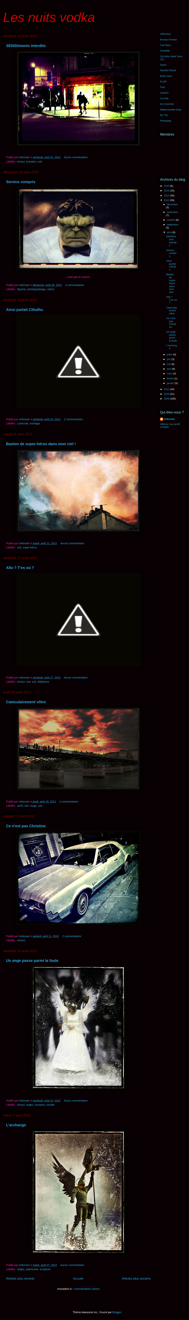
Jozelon (164, 92)
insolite (50, 1104)
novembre (172, 212)
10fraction (165, 33)
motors (21, 940)
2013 (167, 195)
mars (170, 373)
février (170, 378)
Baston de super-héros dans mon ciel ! (41, 444)
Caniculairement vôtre (26, 702)
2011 (167, 389)
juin (169, 359)
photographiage (36, 289)
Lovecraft (22, 423)
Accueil (78, 1278)
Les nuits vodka (49, 17)
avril (169, 368)
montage (35, 423)
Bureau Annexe (168, 39)
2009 (167, 398)
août (169, 232)
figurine (21, 289)
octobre (171, 219)
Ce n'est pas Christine (26, 826)
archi (20, 805)
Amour (21, 161)
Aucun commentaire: (76, 157)
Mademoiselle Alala (170, 109)
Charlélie (165, 50)
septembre (172, 224)
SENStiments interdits (26, 46)
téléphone (43, 681)
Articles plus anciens (136, 1278)
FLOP (163, 81)
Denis (163, 64)
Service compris (20, 182)
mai (169, 364)
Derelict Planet (168, 70)
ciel (19, 547)
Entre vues (166, 76)
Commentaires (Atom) (87, 1288)
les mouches (167, 104)
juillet (170, 354)
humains (31, 161)
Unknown (169, 419)
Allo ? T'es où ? (20, 568)
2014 (167, 190)
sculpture (45, 1269)
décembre (172, 204)
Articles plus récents (20, 1278)
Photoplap (165, 120)
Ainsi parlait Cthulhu (24, 310)
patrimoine (32, 1269)
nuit (40, 161)
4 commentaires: (75, 285)
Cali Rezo (165, 45)
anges (29, 1104)
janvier (171, 383)
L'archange (16, 1125)
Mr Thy (164, 115)
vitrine (50, 289)
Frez (162, 87)
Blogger (116, 1312)
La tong (164, 98)
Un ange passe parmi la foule (32, 960)
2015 (167, 185)
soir (34, 681)
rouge (33, 805)
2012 (167, 200)
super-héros (30, 547)
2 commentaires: (74, 419)
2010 (167, 393)
